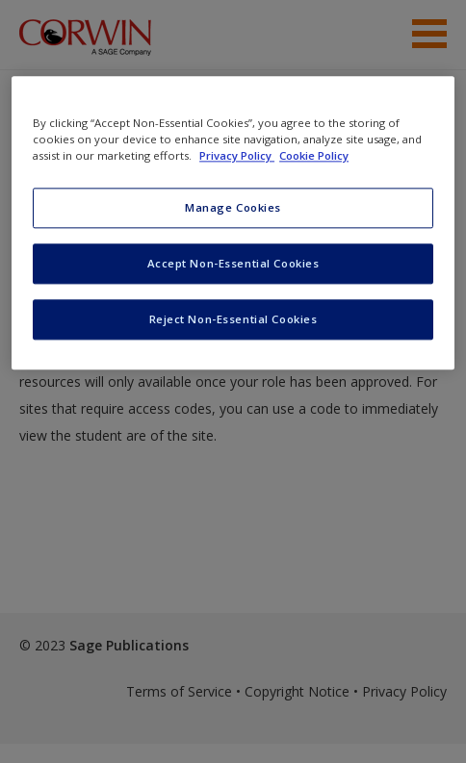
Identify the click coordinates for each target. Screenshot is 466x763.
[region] (233, 222)
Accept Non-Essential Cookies (233, 263)
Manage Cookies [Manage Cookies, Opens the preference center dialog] (233, 207)
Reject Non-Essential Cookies (233, 319)
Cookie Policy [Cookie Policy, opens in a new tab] (314, 155)
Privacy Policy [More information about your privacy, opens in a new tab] (236, 155)
